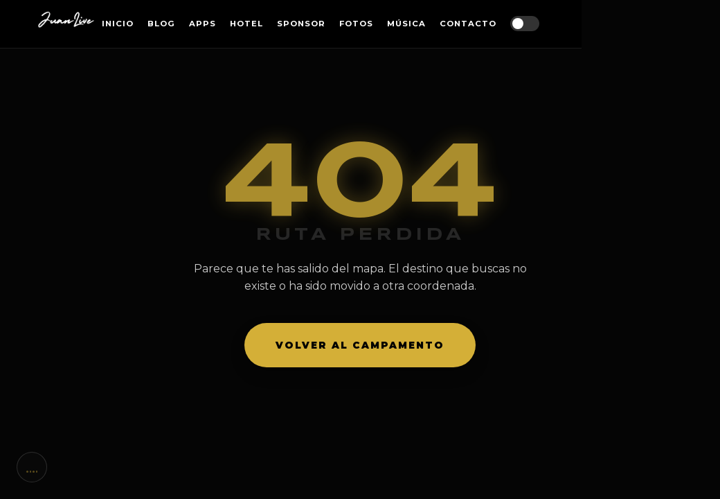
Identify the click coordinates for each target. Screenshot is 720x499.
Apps (202, 23)
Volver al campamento (360, 345)
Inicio (118, 23)
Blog (161, 23)
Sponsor (301, 23)
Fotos (356, 23)
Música (406, 23)
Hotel (246, 23)
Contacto (468, 23)
